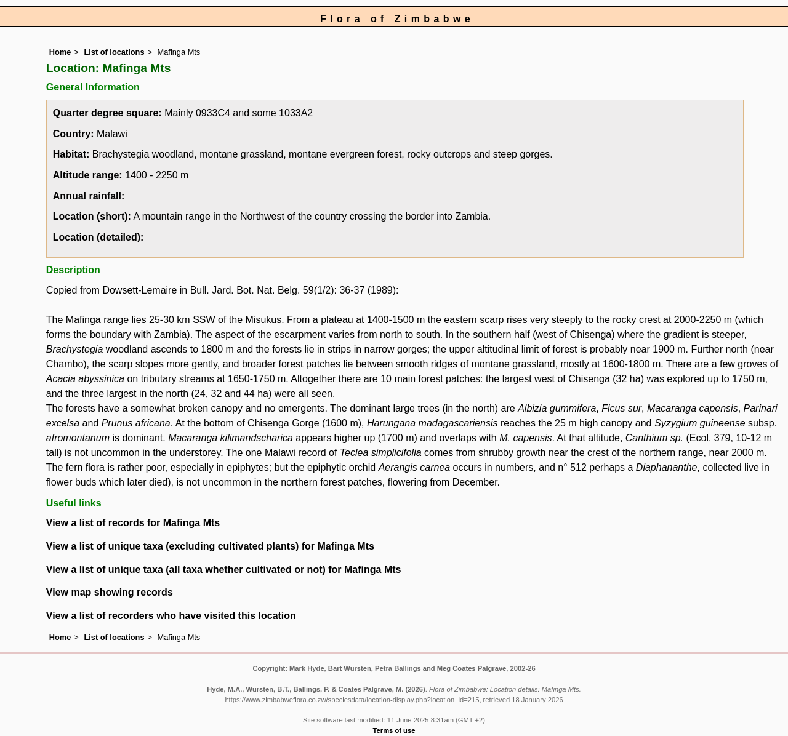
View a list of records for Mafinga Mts (133, 523)
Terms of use (394, 730)
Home (60, 52)
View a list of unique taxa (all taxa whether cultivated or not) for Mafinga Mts (223, 569)
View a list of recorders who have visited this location (171, 615)
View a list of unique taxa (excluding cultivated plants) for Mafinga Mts (210, 546)
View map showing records (109, 592)
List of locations (114, 52)
